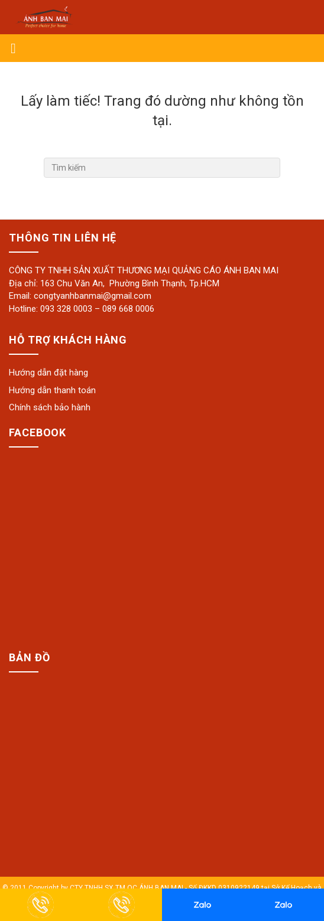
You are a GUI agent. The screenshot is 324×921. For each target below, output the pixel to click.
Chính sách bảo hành (49, 407)
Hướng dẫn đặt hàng (48, 372)
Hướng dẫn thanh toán (52, 390)
